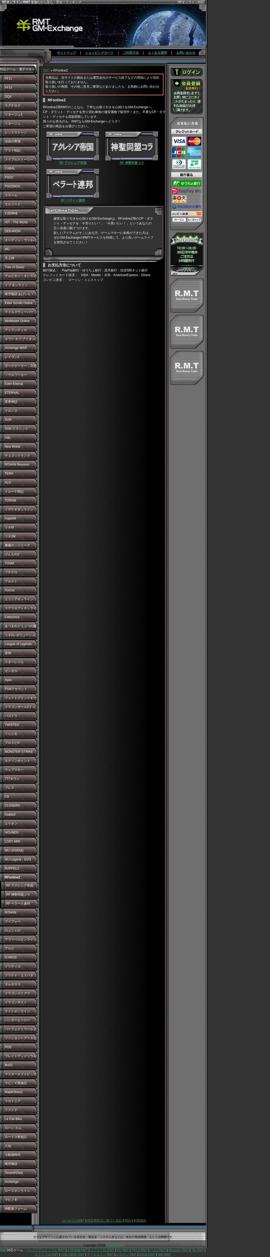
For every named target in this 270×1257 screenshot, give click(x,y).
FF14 (8, 87)
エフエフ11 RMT (102, 1250)
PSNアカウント (16, 689)
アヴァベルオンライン (20, 939)
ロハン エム (13, 1128)
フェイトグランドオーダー (20, 699)
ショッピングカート (99, 53)
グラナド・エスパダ (19, 975)
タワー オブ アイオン (20, 339)
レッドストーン (16, 132)
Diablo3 (10, 814)
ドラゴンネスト (16, 1002)
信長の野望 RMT (72, 1254)
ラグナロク (13, 105)
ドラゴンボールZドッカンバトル (20, 708)
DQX (8, 96)
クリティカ (13, 966)
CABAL (10, 168)
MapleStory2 (13, 1092)
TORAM (10, 500)
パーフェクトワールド (20, 1029)
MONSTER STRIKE (19, 752)
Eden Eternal (14, 384)
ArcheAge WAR (16, 348)
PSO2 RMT (139, 1250)
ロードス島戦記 (16, 1137)
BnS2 (8, 1065)
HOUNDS (11, 832)
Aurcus (10, 590)
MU (7, 249)
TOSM (9, 563)
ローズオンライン (17, 1191)
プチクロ (11, 572)
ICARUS (11, 957)
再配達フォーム (16, 1209)
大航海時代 (13, 1155)
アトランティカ (16, 330)
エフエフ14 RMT (46, 1254)
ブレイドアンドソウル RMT (45, 1250)
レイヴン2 (12, 357)
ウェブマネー (14, 770)
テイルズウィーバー (19, 312)
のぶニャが (13, 930)
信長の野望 (13, 141)
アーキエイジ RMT (100, 1254)
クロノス (11, 411)
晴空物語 (11, 1164)
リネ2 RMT (158, 1250)
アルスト (11, 581)
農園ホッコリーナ (17, 545)
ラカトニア (13, 1101)
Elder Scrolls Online (18, 303)
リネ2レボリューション (20, 636)
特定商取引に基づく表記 (104, 1220)
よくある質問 (157, 53)
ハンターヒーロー (17, 1020)
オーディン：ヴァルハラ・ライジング (20, 241)
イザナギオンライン (19, 509)
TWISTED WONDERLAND (16, 726)
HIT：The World (16, 222)
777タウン (12, 779)
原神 (8, 653)
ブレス (9, 788)
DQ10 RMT (147, 1254)
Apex (8, 680)
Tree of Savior (15, 267)
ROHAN (10, 912)
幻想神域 (11, 213)
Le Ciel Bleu (13, 1119)
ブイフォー (13, 921)
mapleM (10, 518)
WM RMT (164, 1254)
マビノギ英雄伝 (16, 1083)
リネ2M (10, 536)
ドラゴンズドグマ (17, 993)
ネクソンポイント (17, 761)
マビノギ (11, 1200)
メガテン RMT (126, 1254)
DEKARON (12, 231)
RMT (46, 70)
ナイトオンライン (17, 1011)
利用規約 (140, 1220)
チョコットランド (17, 455)
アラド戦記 (13, 150)
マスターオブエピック (20, 1074)
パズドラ (11, 716)
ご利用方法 (131, 53)
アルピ (9, 948)
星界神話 (11, 402)
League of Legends (18, 644)
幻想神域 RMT (78, 1250)
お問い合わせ (185, 53)
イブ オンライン (16, 285)
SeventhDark (14, 1173)
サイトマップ (66, 53)
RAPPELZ (12, 868)
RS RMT (123, 1250)
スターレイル (14, 662)
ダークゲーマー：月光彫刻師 (20, 367)
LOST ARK (12, 841)
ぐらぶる (11, 734)
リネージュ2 (13, 114)
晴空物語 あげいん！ (19, 294)
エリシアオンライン (19, 599)
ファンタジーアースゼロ (20, 1039)
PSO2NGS (12, 186)
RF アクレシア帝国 (19, 885)
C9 (7, 796)
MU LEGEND (14, 850)
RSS (127, 1220)
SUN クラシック (16, 429)
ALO (8, 482)
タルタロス (13, 984)
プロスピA (12, 743)
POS (8, 1047)
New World (12, 446)
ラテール (11, 195)
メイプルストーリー (19, 159)
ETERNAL (12, 393)
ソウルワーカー (16, 375)
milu (8, 438)
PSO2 (9, 177)
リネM (9, 527)
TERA (9, 473)
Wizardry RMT (178, 1250)
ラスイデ (11, 1110)
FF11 (8, 79)
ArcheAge (12, 1182)
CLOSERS (12, 805)
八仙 (8, 1146)
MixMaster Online (17, 321)
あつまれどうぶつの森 (20, 626)
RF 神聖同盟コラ (18, 894)
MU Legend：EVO (18, 859)
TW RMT (197, 1250)
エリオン (11, 823)
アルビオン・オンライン (20, 277)
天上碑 (9, 258)
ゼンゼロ (11, 671)
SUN (8, 420)
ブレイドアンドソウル (20, 1056)
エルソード (13, 204)
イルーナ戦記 (14, 491)
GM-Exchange (115, 1245)
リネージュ (13, 123)
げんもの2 (12, 554)
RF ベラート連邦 (18, 903)
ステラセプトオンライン (20, 609)
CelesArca (12, 617)
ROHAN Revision (17, 464)
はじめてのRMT (73, 1220)
